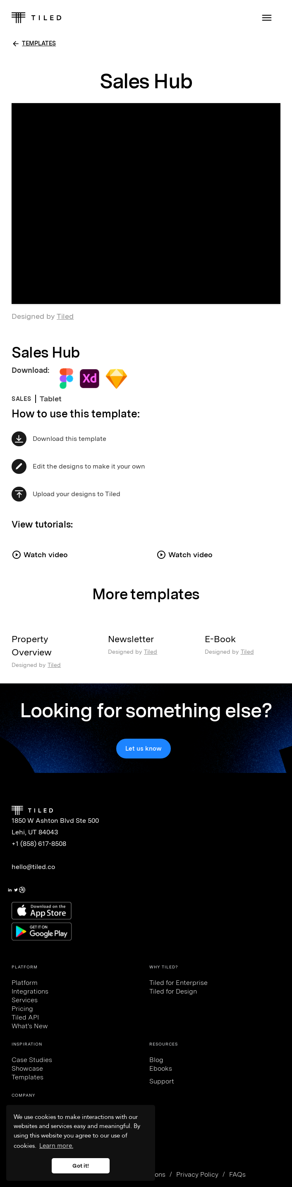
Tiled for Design (173, 991)
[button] (266, 17)
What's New (30, 1026)
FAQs (237, 1174)
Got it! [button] (80, 1165)
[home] (36, 17)
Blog (156, 1060)
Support (161, 1081)
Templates (27, 1077)
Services (25, 1000)
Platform (25, 983)
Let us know (143, 748)
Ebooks (160, 1068)
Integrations (30, 991)
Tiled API (25, 1017)
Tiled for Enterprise (178, 983)
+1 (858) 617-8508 (39, 844)
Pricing (22, 1009)
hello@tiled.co (33, 867)
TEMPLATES (39, 43)
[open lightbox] (74, 551)
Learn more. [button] (56, 1145)
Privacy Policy (197, 1174)
